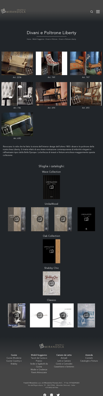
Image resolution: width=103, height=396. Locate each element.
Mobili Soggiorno (38, 39)
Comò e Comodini (64, 364)
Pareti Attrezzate (39, 373)
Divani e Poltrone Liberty (67, 39)
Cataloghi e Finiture (89, 361)
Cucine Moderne (14, 358)
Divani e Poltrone (52, 39)
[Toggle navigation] (98, 11)
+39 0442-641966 (51, 387)
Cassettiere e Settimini (64, 367)
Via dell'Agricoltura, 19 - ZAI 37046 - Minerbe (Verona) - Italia (51, 385)
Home (29, 39)
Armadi (64, 358)
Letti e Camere (64, 361)
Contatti (89, 358)
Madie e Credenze (39, 370)
